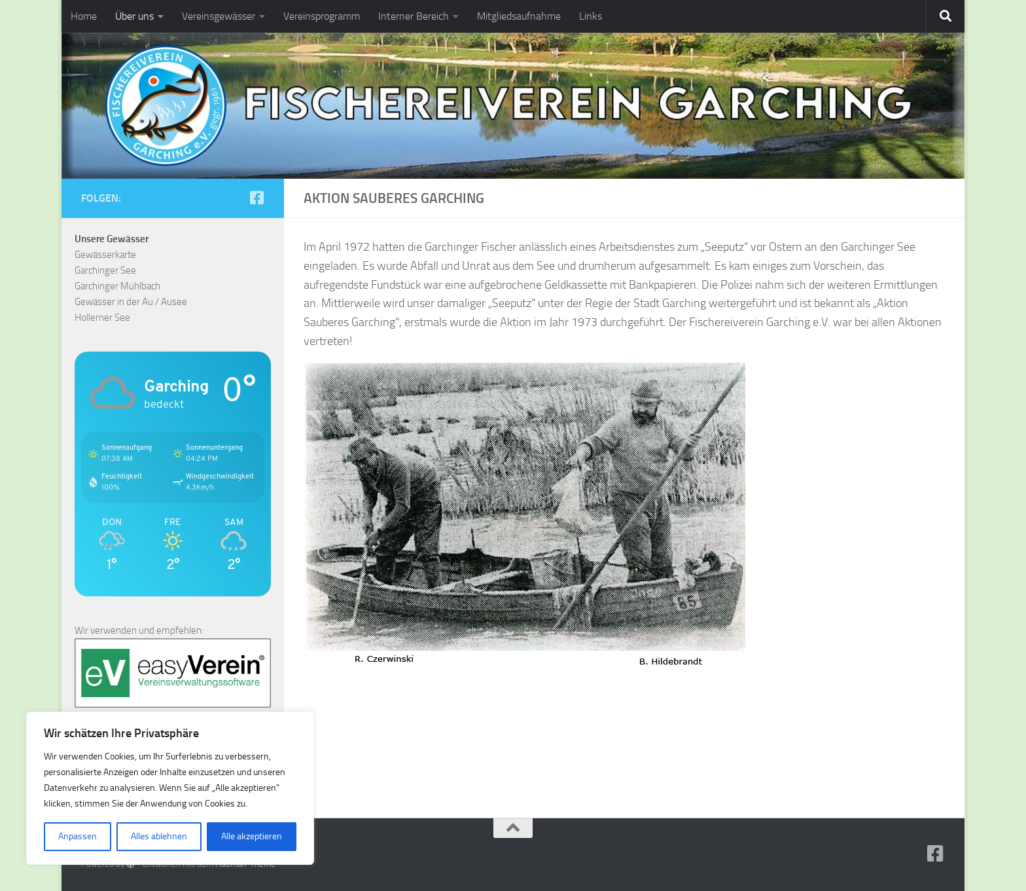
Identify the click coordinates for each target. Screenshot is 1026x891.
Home (84, 16)
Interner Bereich (413, 16)
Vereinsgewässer (218, 16)
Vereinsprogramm (321, 16)
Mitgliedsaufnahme (519, 16)
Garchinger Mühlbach (117, 286)
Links (590, 16)
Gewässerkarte (105, 255)
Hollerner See (102, 317)
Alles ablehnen (159, 836)
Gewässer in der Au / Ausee (131, 302)
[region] (170, 788)
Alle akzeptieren (251, 836)
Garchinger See (105, 270)
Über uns (134, 16)
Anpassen (77, 836)
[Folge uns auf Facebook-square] (256, 198)
